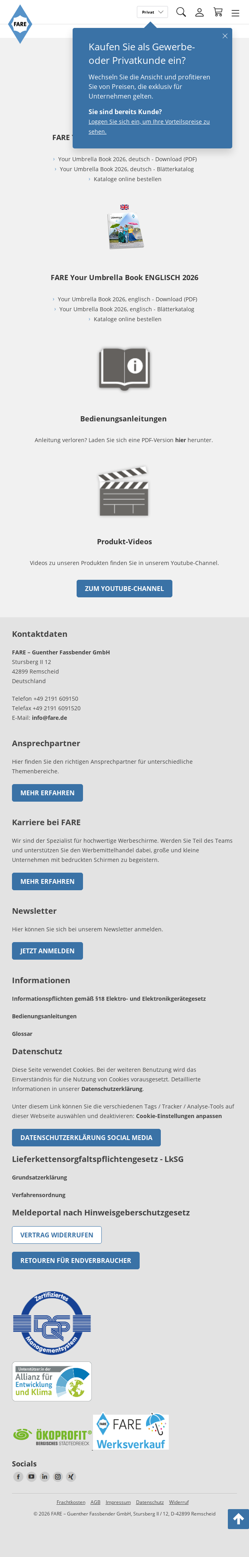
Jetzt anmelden (47, 950)
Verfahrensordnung (38, 1195)
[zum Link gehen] (124, 520)
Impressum (118, 1502)
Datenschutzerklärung (111, 1089)
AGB (96, 1502)
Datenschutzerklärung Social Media (86, 1137)
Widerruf (179, 1502)
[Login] (200, 12)
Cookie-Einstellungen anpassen (179, 1116)
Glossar (22, 1033)
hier (180, 440)
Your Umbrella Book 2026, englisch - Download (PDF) (127, 299)
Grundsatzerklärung (39, 1177)
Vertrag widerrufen (56, 1235)
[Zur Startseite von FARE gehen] (20, 41)
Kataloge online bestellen (128, 179)
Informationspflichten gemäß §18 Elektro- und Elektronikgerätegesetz (109, 998)
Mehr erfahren (47, 792)
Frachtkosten (71, 1502)
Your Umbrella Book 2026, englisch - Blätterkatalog (127, 309)
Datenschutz (150, 1502)
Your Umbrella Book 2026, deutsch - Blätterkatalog (128, 169)
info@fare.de (49, 717)
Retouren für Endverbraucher (75, 1260)
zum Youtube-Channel (124, 588)
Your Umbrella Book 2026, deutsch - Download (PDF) (127, 159)
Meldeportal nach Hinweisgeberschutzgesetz (101, 1212)
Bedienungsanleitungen (44, 1016)
